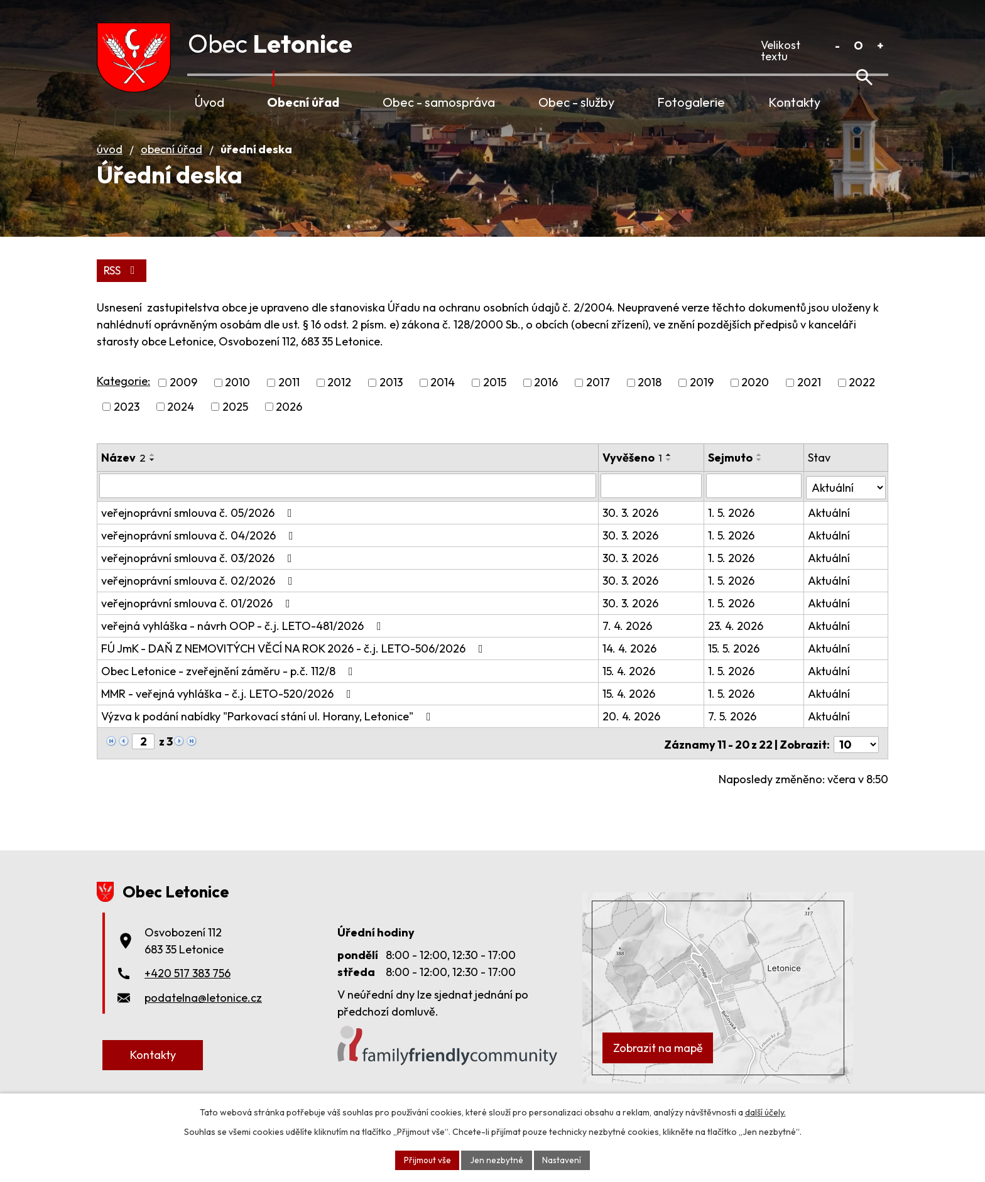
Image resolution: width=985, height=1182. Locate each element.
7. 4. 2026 (628, 642)
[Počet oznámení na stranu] (856, 758)
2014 (442, 401)
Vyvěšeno (633, 476)
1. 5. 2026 (732, 529)
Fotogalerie (691, 102)
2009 (183, 401)
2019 (702, 401)
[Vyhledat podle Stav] (846, 503)
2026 (289, 425)
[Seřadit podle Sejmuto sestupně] (761, 477)
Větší (879, 45)
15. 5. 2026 (735, 665)
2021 (809, 401)
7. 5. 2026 (733, 732)
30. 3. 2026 (632, 529)
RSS (122, 288)
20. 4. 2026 (632, 732)
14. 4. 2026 (631, 665)
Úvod (209, 102)
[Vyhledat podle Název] (348, 504)
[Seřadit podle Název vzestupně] (153, 472)
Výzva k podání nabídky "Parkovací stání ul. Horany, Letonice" (268, 732)
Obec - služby (576, 102)
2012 (339, 401)
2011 (289, 401)
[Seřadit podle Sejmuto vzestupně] (761, 472)
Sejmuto (731, 476)
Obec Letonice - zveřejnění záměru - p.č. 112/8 (229, 687)
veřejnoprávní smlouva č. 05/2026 (199, 529)
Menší (837, 45)
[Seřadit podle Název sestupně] (153, 477)
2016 (546, 401)
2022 (862, 401)
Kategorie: (123, 399)
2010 (237, 401)
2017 (598, 401)
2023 (126, 425)
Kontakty (794, 102)
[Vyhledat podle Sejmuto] (754, 504)
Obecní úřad (303, 102)
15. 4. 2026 (630, 687)
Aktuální (829, 529)
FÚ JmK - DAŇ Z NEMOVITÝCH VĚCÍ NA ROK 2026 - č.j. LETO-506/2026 (294, 665)
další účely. (765, 1111)
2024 (180, 425)
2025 (235, 425)
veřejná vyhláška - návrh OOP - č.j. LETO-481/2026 (243, 642)
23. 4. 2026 (737, 642)
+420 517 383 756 (187, 987)
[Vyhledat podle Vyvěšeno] (652, 504)
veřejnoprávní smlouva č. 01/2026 (198, 619)
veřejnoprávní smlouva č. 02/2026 (199, 597)
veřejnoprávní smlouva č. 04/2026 (199, 552)
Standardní (858, 45)
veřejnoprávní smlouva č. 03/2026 (199, 574)
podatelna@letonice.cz (203, 1011)
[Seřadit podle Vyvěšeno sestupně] (670, 477)
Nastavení (562, 1159)
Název (123, 476)
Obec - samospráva (439, 102)
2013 (391, 401)
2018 (649, 401)
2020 (755, 401)
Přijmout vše (426, 1159)
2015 (494, 401)
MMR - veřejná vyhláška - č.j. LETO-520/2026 (228, 710)
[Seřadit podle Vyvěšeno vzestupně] (670, 472)
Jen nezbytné (496, 1159)
